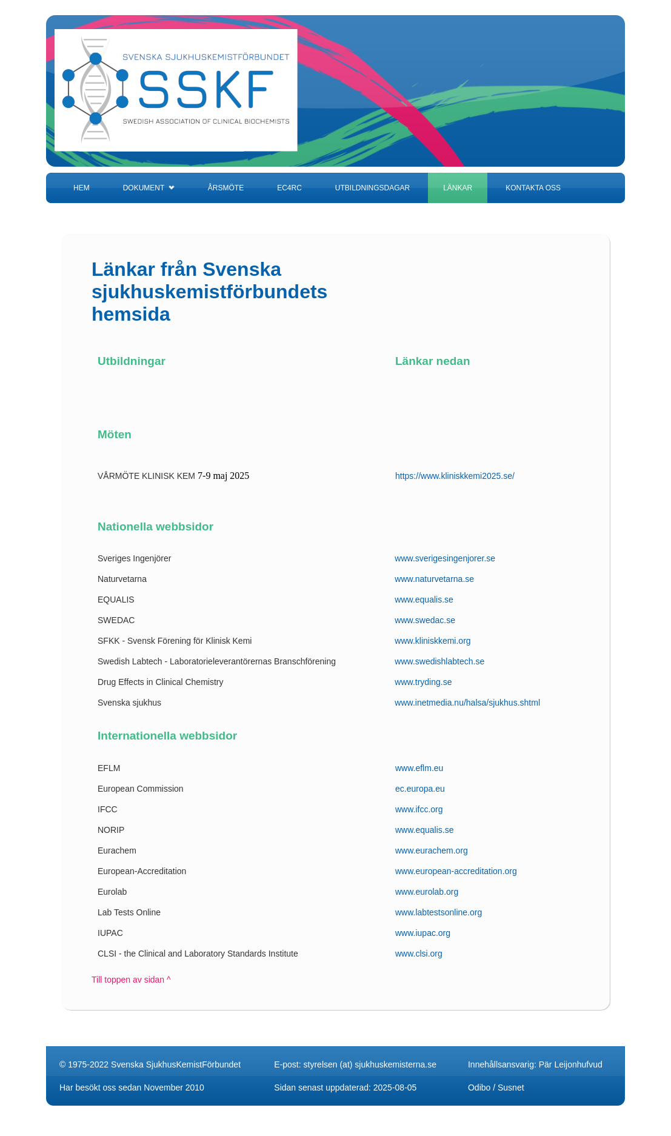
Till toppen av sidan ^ (131, 979)
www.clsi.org (418, 953)
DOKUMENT (149, 188)
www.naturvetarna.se (434, 579)
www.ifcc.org (419, 809)
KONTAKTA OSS (533, 188)
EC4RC (289, 188)
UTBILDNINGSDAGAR (372, 188)
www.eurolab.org (426, 892)
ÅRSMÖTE (226, 188)
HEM (81, 188)
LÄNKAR (457, 188)
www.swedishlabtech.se (439, 661)
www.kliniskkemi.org (432, 641)
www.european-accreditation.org (456, 871)
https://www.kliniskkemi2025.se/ (455, 476)
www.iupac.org (422, 933)
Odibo (479, 1087)
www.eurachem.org (431, 850)
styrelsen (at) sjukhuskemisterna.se (370, 1064)
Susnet (511, 1087)
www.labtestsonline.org (438, 912)
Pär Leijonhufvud (571, 1064)
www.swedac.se (425, 620)
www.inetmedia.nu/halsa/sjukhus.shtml (467, 702)
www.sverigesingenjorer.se (445, 558)
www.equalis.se (424, 599)
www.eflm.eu (419, 768)
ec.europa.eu (420, 789)
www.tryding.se (423, 682)
